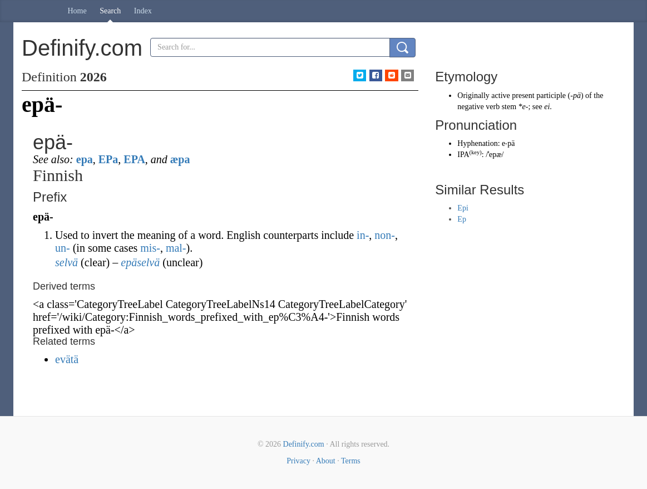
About (325, 461)
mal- (176, 248)
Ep (461, 219)
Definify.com (303, 444)
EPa (108, 159)
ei (547, 106)
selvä (66, 262)
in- (363, 235)
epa (84, 159)
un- (62, 248)
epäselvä (140, 262)
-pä (575, 95)
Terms (350, 461)
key (475, 152)
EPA (134, 159)
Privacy (298, 461)
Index (143, 11)
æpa (180, 159)
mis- (150, 248)
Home (77, 11)
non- (384, 235)
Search (110, 11)
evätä (66, 359)
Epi (462, 208)
